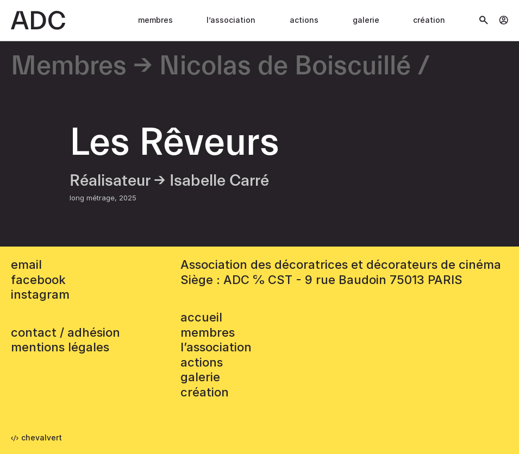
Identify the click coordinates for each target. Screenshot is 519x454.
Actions (304, 19)
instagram (40, 294)
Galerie (366, 19)
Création (429, 19)
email (26, 264)
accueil (201, 317)
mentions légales (60, 347)
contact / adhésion (65, 332)
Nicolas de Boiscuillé (285, 66)
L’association (231, 19)
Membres (155, 19)
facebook (38, 280)
